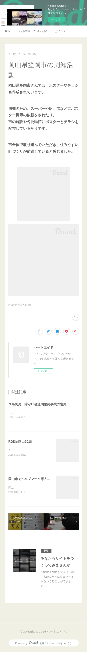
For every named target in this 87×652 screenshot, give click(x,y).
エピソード (59, 31)
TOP (7, 31)
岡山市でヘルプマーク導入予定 (31, 479)
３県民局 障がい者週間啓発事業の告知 (37, 404)
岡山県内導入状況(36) (19, 304)
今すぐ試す (56, 19)
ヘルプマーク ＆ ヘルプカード (33, 31)
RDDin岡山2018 (20, 442)
